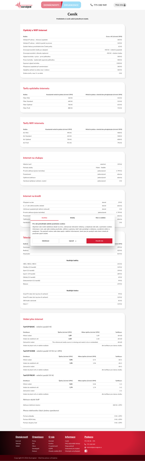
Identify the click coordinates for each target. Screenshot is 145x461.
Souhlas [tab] (44, 218)
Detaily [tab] (72, 218)
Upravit (72, 241)
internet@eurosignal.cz (94, 447)
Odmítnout (45, 241)
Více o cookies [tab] (101, 218)
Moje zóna (123, 5)
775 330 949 (104, 5)
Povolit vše (99, 241)
